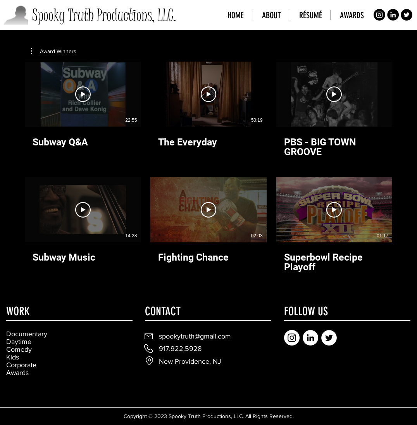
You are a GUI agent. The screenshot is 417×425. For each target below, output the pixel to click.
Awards (17, 373)
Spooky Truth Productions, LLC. (104, 15)
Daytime (18, 342)
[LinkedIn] (393, 15)
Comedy (19, 349)
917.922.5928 (180, 348)
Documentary (26, 334)
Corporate (21, 365)
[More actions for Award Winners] (53, 51)
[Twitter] (406, 15)
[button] (53, 51)
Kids (12, 357)
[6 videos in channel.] (208, 167)
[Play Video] (83, 94)
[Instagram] (379, 15)
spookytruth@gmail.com (195, 336)
